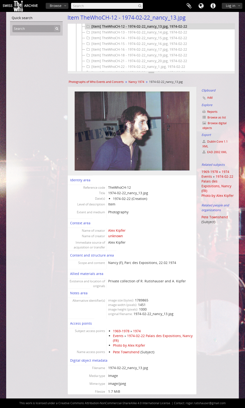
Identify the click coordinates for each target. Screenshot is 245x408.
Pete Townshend (126, 352)
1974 (137, 331)
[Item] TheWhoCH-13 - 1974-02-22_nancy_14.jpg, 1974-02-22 (136, 32)
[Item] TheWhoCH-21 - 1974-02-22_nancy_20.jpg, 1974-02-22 (136, 61)
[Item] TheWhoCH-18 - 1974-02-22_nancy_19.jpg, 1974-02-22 (136, 55)
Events (118, 335)
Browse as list (214, 117)
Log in (230, 5)
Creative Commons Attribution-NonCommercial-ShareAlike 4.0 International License (114, 403)
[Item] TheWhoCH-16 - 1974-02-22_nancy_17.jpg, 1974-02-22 (136, 49)
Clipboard (189, 6)
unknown (115, 236)
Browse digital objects (214, 125)
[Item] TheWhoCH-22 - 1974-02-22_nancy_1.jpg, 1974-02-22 (135, 67)
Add (209, 98)
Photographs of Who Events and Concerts (96, 82)
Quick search (22, 18)
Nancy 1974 (136, 82)
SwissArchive (20, 5)
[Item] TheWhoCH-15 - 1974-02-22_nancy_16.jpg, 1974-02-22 (136, 44)
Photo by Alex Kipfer (129, 345)
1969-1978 (121, 331)
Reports (209, 112)
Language (201, 6)
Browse (55, 5)
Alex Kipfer (117, 230)
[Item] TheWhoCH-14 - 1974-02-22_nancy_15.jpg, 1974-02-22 (136, 38)
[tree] (151, 47)
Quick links (213, 6)
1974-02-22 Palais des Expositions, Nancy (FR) (217, 183)
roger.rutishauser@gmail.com (206, 403)
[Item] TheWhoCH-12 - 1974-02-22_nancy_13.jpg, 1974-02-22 (136, 26)
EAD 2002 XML (214, 152)
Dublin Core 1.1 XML (215, 144)
